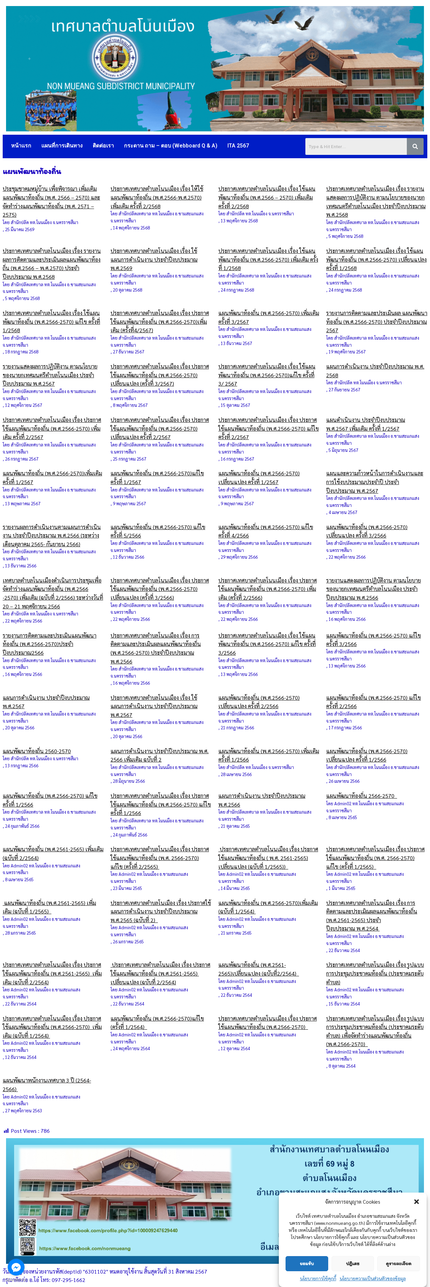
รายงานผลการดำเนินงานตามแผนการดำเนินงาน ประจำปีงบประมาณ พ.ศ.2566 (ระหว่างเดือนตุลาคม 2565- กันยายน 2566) (52, 535)
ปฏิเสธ (352, 1263)
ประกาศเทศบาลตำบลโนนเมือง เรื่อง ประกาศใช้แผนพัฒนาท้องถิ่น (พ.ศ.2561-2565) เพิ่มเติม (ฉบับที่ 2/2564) (52, 973)
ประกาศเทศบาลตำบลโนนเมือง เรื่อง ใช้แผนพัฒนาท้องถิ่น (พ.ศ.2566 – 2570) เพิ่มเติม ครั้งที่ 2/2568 (266, 197)
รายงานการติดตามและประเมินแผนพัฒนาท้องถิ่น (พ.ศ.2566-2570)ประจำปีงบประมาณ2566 (49, 644)
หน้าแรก (21, 145)
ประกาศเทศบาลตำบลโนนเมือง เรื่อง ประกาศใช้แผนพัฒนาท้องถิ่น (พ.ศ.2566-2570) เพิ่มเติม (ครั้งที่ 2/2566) (267, 589)
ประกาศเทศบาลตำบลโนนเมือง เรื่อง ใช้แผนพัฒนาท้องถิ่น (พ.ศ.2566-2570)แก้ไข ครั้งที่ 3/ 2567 (266, 375)
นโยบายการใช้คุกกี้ (318, 1278)
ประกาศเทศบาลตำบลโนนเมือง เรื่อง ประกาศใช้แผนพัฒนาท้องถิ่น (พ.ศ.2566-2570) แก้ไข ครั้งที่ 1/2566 (161, 804)
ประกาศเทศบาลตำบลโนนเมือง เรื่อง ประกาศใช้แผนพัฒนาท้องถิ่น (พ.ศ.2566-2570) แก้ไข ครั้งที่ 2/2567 (268, 428)
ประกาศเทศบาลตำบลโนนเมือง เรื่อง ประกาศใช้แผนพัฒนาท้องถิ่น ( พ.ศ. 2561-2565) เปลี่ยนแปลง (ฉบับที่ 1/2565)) (268, 858)
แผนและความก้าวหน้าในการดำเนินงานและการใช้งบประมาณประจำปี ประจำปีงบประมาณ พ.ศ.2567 (374, 482)
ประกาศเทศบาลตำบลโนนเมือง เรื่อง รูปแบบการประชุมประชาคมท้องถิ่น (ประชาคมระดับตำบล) (375, 973)
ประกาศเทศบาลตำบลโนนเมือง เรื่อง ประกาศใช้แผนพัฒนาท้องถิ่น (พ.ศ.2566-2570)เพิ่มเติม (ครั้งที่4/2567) (160, 321)
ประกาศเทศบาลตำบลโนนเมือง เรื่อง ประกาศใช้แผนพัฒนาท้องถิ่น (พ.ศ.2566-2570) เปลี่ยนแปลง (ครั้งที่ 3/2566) (160, 589)
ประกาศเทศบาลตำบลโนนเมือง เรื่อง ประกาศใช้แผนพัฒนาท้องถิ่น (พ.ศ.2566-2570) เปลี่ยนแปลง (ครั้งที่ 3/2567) (160, 375)
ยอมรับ (307, 1263)
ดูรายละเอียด (399, 1263)
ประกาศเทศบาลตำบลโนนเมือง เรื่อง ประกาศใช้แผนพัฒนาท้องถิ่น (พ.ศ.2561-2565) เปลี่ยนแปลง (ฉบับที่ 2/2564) (160, 973)
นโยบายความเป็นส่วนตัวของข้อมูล (373, 1278)
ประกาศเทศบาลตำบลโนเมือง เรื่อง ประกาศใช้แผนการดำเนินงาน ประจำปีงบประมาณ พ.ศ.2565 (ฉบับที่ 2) (161, 911)
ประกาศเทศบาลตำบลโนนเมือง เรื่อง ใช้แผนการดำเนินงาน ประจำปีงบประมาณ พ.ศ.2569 (154, 259)
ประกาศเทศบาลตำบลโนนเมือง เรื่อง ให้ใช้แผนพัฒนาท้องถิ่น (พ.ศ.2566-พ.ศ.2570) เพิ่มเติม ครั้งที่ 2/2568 (157, 197)
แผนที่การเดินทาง (62, 145)
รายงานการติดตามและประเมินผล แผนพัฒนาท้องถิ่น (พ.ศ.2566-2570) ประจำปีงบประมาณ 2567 (376, 321)
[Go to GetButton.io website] (16, 1280)
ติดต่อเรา (103, 145)
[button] (416, 1201)
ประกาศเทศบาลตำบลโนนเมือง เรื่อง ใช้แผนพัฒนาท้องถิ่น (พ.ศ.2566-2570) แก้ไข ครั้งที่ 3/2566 (267, 644)
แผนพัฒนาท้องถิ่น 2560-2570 (37, 751)
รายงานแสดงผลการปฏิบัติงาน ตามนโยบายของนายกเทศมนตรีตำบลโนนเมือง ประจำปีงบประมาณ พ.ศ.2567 (50, 375)
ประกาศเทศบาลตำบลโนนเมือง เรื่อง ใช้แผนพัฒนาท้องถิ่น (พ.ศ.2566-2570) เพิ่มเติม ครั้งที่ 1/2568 (268, 259)
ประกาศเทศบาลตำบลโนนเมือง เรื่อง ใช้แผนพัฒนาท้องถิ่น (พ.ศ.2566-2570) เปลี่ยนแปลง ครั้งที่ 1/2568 (376, 259)
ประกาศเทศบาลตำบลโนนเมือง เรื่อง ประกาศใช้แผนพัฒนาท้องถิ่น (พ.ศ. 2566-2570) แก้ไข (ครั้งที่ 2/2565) (160, 858)
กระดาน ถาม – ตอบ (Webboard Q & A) (170, 145)
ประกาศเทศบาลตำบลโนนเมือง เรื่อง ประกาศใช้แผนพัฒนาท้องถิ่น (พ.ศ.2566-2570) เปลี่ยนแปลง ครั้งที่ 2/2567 (160, 428)
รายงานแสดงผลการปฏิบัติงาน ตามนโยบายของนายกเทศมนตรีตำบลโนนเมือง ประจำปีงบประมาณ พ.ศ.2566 (373, 589)
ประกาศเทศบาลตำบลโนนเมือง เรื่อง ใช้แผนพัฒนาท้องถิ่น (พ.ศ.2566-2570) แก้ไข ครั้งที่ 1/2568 (51, 321)
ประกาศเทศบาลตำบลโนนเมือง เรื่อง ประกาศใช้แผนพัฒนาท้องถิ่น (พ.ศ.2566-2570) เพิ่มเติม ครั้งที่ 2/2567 (52, 428)
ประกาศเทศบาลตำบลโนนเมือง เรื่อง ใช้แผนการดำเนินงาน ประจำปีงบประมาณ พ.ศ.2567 (154, 706)
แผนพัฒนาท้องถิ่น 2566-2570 (361, 795)
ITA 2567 (238, 145)
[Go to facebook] (16, 1267)
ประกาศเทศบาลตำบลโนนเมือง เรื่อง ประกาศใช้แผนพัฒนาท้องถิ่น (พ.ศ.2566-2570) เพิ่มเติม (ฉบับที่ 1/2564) (52, 1027)
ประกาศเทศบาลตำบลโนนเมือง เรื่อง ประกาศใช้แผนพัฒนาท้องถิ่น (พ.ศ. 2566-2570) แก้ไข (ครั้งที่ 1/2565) (375, 858)
